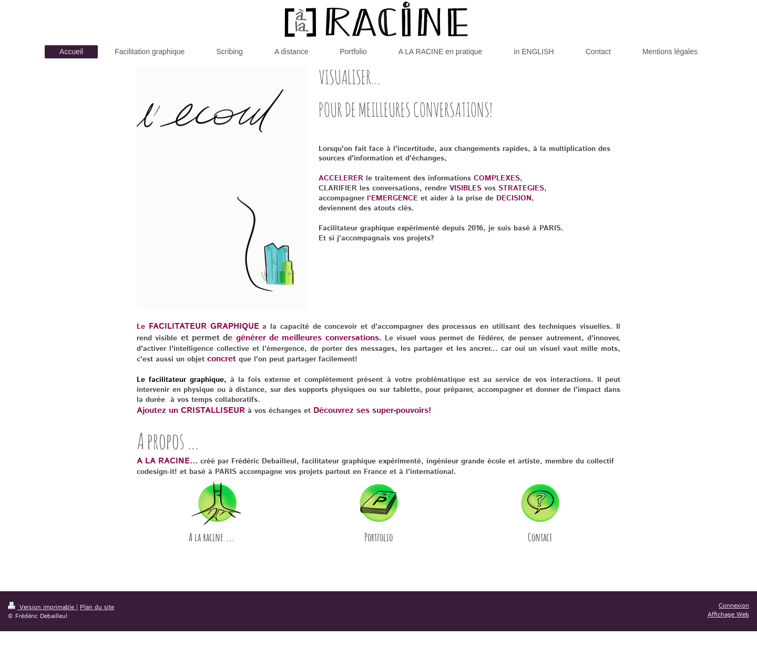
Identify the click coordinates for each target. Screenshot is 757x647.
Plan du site (97, 607)
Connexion (734, 605)
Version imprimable (42, 607)
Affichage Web (728, 614)
